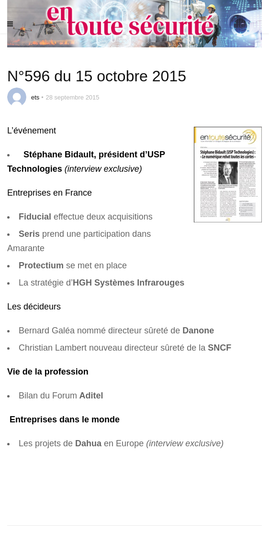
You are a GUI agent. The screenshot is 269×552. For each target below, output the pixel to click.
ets (35, 97)
